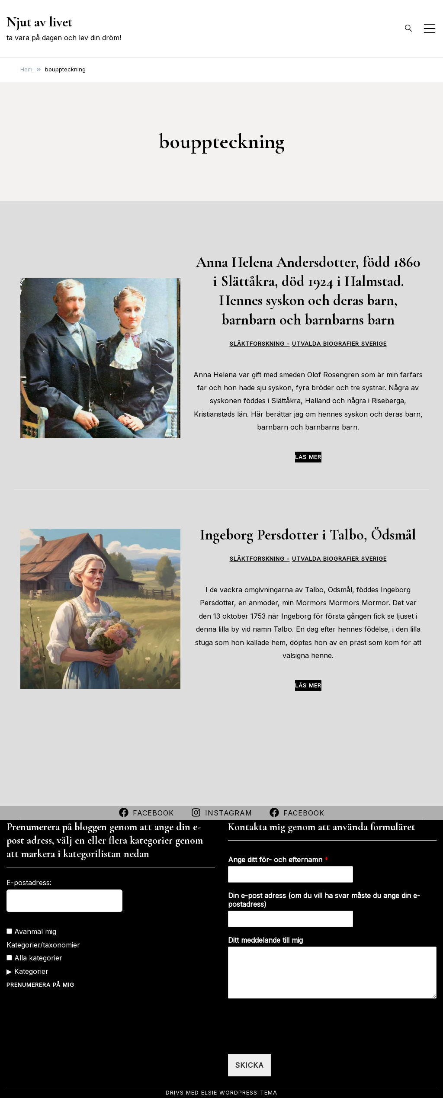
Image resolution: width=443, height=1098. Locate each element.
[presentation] (294, 1039)
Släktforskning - (260, 344)
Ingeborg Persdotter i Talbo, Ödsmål (308, 535)
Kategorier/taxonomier (43, 945)
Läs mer (308, 456)
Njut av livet (39, 21)
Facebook (146, 813)
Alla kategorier (34, 958)
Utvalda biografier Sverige (339, 344)
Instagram (221, 813)
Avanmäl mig (31, 931)
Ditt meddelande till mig (265, 940)
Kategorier (31, 971)
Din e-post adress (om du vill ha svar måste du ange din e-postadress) (324, 900)
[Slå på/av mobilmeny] (430, 28)
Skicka (249, 1065)
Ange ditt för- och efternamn (278, 859)
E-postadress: (28, 882)
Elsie (209, 1092)
